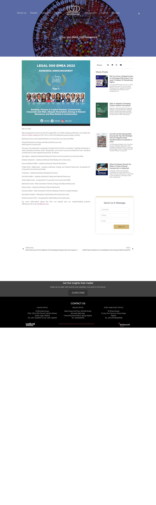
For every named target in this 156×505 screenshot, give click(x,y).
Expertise (45, 13)
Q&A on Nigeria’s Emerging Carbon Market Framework (120, 104)
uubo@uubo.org (42, 204)
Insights (58, 13)
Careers (116, 13)
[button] (138, 13)
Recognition (91, 13)
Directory (84, 323)
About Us (21, 13)
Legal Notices (69, 323)
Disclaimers (62, 323)
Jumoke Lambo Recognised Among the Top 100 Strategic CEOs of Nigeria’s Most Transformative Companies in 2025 (121, 138)
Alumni (104, 13)
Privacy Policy (78, 323)
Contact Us (91, 323)
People (33, 13)
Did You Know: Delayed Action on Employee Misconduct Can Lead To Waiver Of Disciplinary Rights (121, 79)
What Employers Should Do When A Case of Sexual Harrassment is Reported (120, 166)
